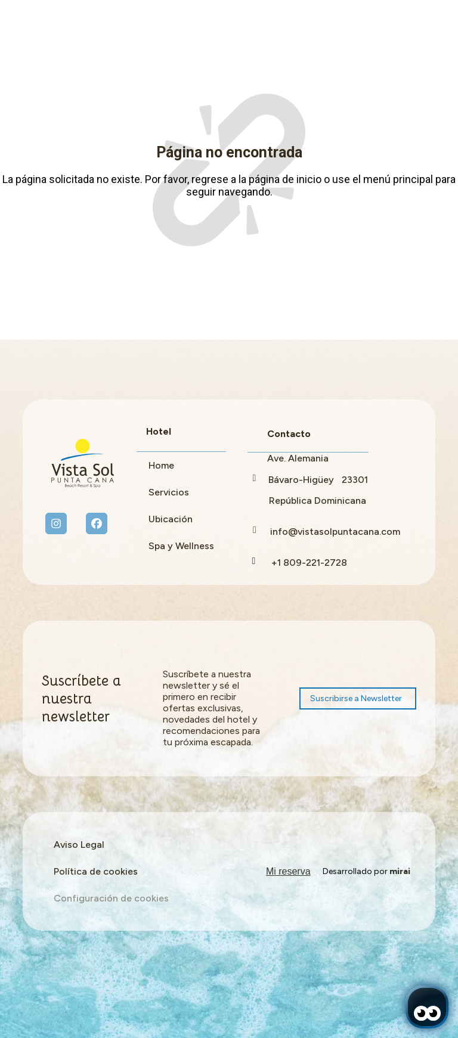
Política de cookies (96, 871)
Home (161, 465)
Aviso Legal (79, 844)
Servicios (168, 492)
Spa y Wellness (181, 545)
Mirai (399, 871)
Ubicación (170, 519)
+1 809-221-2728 (309, 562)
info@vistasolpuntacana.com (335, 531)
